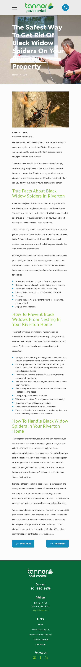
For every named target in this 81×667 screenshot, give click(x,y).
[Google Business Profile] (34, 657)
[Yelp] (46, 657)
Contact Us (40, 644)
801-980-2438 (40, 588)
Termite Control (40, 639)
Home (40, 624)
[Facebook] (40, 657)
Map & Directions (40, 610)
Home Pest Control (40, 629)
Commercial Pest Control (40, 634)
